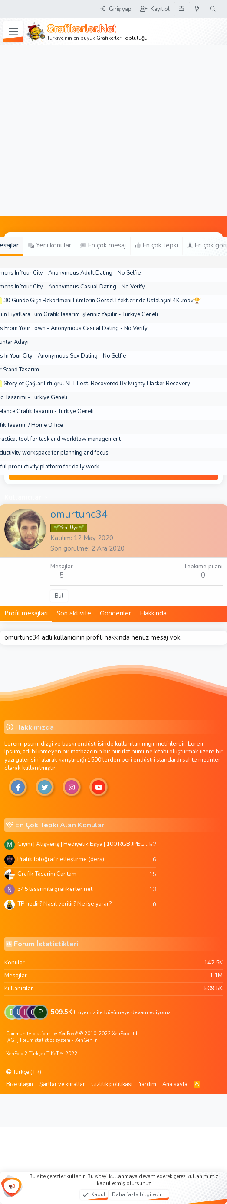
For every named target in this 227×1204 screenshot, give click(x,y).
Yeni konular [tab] (49, 245)
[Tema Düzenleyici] (181, 9)
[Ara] (213, 9)
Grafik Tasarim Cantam (46, 874)
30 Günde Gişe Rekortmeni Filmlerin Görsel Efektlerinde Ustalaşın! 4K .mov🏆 (102, 300)
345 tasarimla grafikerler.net (54, 889)
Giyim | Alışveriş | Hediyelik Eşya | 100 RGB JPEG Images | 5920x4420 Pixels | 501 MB (83, 844)
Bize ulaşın (19, 1084)
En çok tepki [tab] (156, 245)
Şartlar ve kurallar (62, 1084)
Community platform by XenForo (72, 1034)
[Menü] (13, 32)
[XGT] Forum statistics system (51, 1040)
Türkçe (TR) (23, 1072)
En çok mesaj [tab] (103, 245)
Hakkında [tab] (153, 613)
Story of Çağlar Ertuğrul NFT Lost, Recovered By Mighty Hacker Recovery (96, 383)
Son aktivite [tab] (73, 613)
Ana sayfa (175, 1084)
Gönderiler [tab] (115, 613)
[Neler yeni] (197, 9)
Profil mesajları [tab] (26, 613)
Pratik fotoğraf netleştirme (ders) (60, 859)
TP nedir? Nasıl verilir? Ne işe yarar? (64, 904)
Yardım (147, 1084)
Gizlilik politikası (111, 1084)
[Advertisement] (81, 131)
